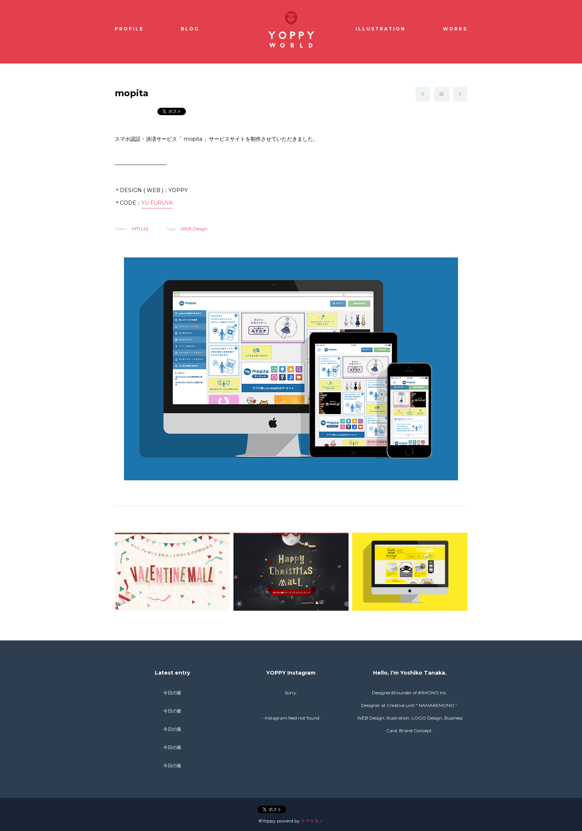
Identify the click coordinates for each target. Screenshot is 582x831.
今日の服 (172, 692)
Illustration (381, 29)
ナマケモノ (312, 821)
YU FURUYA (157, 202)
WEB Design (193, 228)
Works (455, 29)
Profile (129, 29)
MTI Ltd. (140, 228)
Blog (190, 29)
